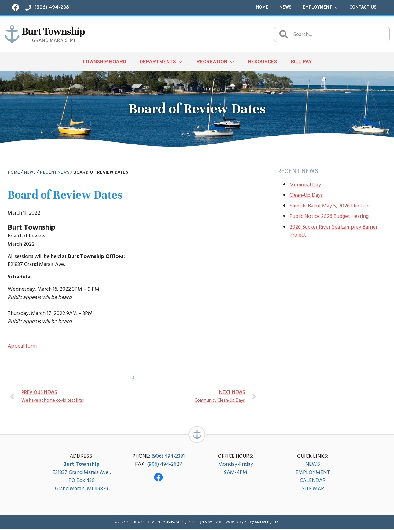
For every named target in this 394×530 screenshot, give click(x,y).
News (285, 7)
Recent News (54, 172)
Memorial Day (305, 184)
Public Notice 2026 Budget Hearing (329, 216)
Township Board (104, 62)
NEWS (312, 465)
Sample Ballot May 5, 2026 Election (329, 205)
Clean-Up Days (306, 195)
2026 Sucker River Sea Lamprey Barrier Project (333, 230)
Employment (320, 7)
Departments (161, 62)
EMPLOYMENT (313, 473)
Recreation (215, 62)
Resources (262, 62)
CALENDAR (313, 481)
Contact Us (363, 7)
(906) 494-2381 (168, 457)
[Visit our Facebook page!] (15, 7)
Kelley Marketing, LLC (262, 523)
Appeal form (22, 346)
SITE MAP (312, 489)
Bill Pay (301, 62)
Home (262, 7)
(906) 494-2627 (164, 465)
